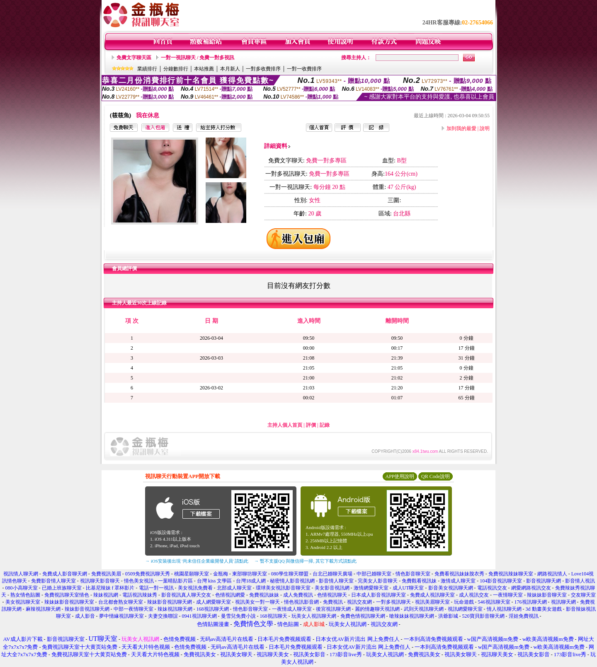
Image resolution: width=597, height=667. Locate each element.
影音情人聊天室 (336, 581)
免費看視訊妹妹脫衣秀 (459, 574)
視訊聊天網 (563, 602)
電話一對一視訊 (156, 588)
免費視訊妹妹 (264, 595)
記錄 (325, 425)
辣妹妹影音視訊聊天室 (69, 602)
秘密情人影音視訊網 (292, 581)
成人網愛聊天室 (213, 602)
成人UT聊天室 (408, 588)
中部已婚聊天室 (374, 574)
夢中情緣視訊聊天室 (121, 616)
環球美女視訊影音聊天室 (283, 588)
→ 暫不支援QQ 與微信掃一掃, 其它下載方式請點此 (305, 560)
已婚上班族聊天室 (62, 588)
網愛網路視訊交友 (531, 588)
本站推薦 (204, 69)
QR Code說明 (435, 476)
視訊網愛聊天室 (465, 609)
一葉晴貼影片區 (175, 581)
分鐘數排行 (175, 69)
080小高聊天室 (21, 588)
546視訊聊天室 (494, 602)
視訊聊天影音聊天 (100, 581)
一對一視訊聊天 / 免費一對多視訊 (197, 57)
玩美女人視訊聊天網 (313, 616)
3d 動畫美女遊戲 (544, 609)
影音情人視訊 (580, 581)
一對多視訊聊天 (393, 602)
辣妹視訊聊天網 (175, 609)
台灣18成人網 (251, 581)
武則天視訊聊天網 (424, 609)
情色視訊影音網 (301, 602)
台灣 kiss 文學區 (214, 581)
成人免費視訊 (298, 595)
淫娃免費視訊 (524, 616)
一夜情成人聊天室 (292, 609)
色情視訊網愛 (230, 595)
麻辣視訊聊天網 (43, 609)
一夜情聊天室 (508, 595)
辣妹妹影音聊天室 (547, 595)
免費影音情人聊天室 (53, 581)
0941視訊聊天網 (199, 616)
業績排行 (147, 69)
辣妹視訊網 (105, 595)
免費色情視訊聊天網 (362, 616)
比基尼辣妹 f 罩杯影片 (110, 588)
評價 (311, 425)
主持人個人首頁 (284, 425)
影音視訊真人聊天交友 (186, 595)
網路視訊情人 (552, 574)
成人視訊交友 (474, 595)
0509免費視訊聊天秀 (147, 574)
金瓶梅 (220, 574)
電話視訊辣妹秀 (139, 595)
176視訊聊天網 (530, 602)
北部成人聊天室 (234, 588)
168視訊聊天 (273, 616)
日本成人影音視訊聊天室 (378, 595)
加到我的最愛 (461, 128)
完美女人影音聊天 (378, 581)
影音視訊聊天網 (543, 581)
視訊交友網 (359, 602)
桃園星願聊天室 (191, 574)
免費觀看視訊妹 (419, 581)
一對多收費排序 (263, 69)
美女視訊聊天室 (22, 602)
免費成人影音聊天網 (64, 574)
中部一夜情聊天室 (133, 609)
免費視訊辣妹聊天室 (510, 574)
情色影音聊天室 (413, 574)
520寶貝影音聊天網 (483, 616)
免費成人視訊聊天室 (432, 595)
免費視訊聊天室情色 (66, 595)
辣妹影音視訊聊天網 (169, 602)
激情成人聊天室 (458, 581)
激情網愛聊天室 (371, 588)
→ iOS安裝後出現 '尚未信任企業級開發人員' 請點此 (196, 560)
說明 (485, 128)
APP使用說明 (399, 476)
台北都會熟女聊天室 (120, 602)
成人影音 (85, 616)
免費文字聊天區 (133, 57)
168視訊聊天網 (213, 609)
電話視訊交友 (492, 588)
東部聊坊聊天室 (249, 574)
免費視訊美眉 (106, 574)
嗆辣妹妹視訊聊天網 (411, 616)
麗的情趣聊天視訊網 (377, 609)
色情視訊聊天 (332, 595)
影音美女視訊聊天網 (450, 588)
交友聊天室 (583, 595)
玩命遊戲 (464, 602)
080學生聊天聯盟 (289, 574)
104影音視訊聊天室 (501, 581)
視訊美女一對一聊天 (257, 602)
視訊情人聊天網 (20, 574)
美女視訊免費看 (195, 588)
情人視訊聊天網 (504, 609)
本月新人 (230, 69)
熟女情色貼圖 (25, 595)
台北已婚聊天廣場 (332, 574)
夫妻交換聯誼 (163, 616)
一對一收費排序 (304, 69)
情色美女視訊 (139, 581)
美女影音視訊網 (332, 588)
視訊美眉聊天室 (432, 602)
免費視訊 (333, 602)
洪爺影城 (448, 616)
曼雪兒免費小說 (238, 616)
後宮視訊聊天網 (333, 609)
